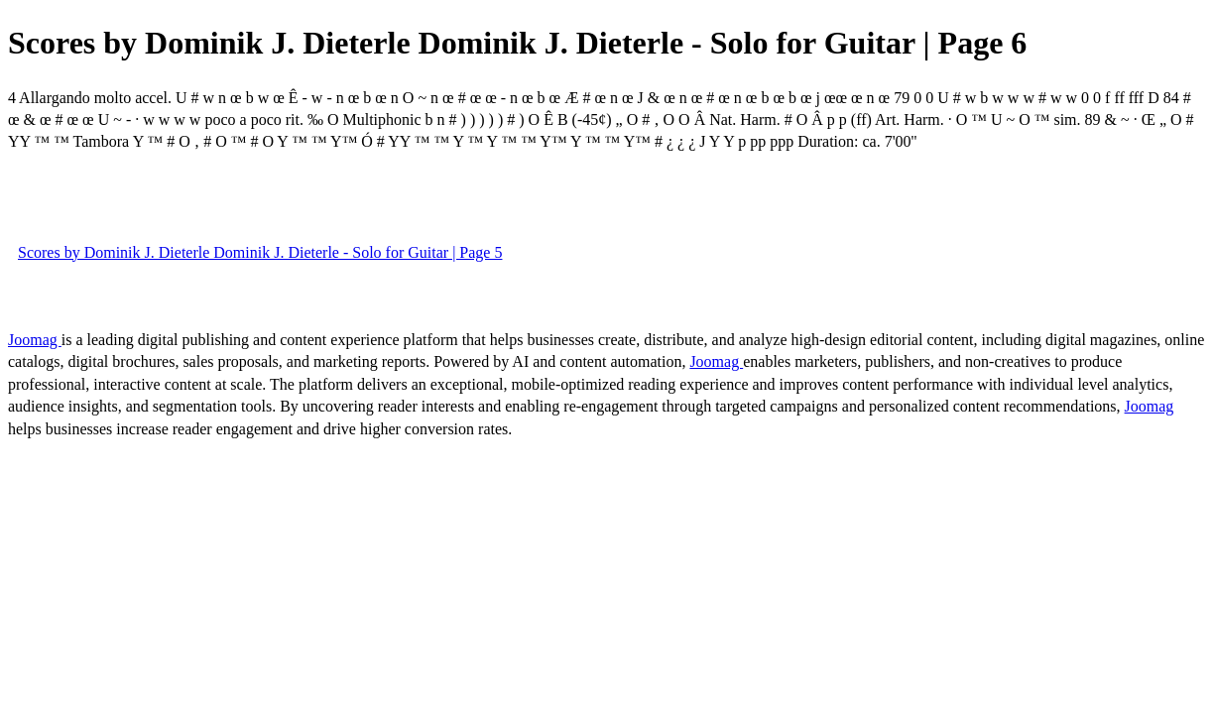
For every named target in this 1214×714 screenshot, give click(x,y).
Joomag (34, 339)
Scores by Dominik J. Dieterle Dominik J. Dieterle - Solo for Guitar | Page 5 (260, 252)
